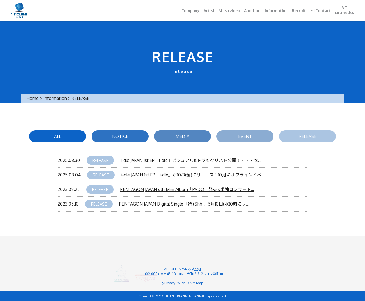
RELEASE (307, 136)
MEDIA (182, 136)
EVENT (245, 136)
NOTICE (120, 136)
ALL (57, 136)
